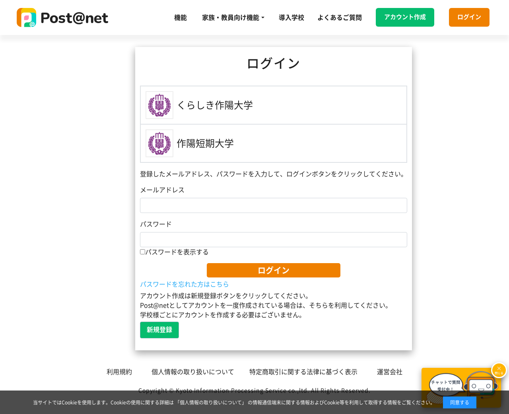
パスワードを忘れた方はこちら (184, 284)
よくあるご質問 (339, 17)
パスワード (156, 224)
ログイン (469, 17)
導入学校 (291, 17)
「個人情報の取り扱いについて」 (211, 402)
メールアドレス (162, 190)
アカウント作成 (405, 17)
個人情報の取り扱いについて (193, 372)
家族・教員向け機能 (230, 17)
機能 (180, 17)
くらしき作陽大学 (215, 105)
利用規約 (119, 372)
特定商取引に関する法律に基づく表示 (303, 372)
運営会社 (389, 372)
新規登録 (159, 329)
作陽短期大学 (205, 143)
